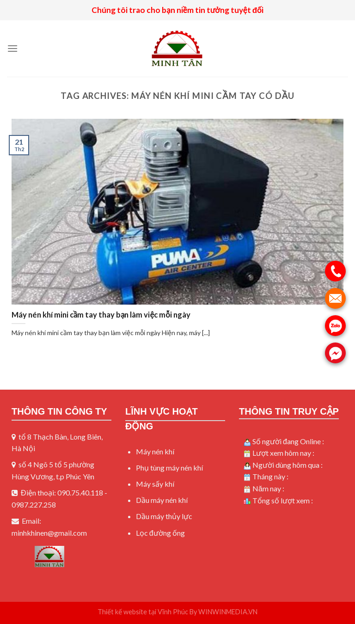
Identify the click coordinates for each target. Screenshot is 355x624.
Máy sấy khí (155, 483)
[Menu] (12, 48)
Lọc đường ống (160, 532)
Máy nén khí (155, 451)
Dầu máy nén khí (162, 500)
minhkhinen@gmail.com (49, 532)
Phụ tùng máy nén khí (169, 467)
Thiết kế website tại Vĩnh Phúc (143, 612)
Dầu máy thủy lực (164, 516)
